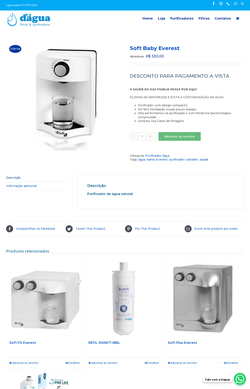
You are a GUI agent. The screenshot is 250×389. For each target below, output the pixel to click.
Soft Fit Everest (22, 343)
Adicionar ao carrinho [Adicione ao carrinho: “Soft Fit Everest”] (25, 362)
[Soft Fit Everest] (44, 298)
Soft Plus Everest (182, 343)
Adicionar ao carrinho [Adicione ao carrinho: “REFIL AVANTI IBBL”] (104, 362)
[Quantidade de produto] (142, 136)
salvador (192, 159)
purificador (177, 159)
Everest (162, 159)
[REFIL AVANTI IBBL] (123, 298)
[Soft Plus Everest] (203, 298)
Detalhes (74, 362)
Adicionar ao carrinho (179, 136)
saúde (204, 159)
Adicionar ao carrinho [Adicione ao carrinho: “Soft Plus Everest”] (184, 362)
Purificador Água (157, 155)
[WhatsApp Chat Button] (240, 379)
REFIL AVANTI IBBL (104, 343)
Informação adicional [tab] (21, 186)
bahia (151, 159)
